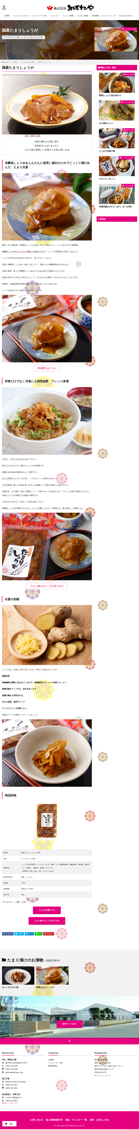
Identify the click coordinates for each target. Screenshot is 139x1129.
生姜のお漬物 (38, 37)
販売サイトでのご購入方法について (108, 1066)
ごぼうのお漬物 (129, 185)
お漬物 (6, 16)
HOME (6, 62)
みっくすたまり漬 (10, 987)
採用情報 (95, 16)
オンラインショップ (102, 1075)
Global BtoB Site (126, 16)
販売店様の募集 (100, 1059)
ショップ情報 (68, 16)
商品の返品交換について (104, 1069)
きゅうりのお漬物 (128, 102)
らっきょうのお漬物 (128, 157)
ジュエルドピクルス (21, 16)
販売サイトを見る (69, 1024)
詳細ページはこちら (10, 1103)
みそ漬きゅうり (106, 123)
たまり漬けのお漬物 (26, 37)
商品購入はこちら (46, 368)
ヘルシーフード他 (39, 16)
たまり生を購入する (47, 910)
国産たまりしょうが (45, 62)
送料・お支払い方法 (102, 1063)
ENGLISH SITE (100, 1072)
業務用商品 (52, 1066)
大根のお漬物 (130, 130)
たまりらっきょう (107, 179)
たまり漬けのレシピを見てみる (47, 586)
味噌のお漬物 (130, 74)
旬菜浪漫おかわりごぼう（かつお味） (116, 206)
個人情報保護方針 (54, 1120)
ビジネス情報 (82, 16)
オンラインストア (109, 16)
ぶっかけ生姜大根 (107, 151)
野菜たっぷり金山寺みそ (110, 95)
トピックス (54, 16)
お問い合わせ (36, 1120)
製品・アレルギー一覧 (76, 1120)
